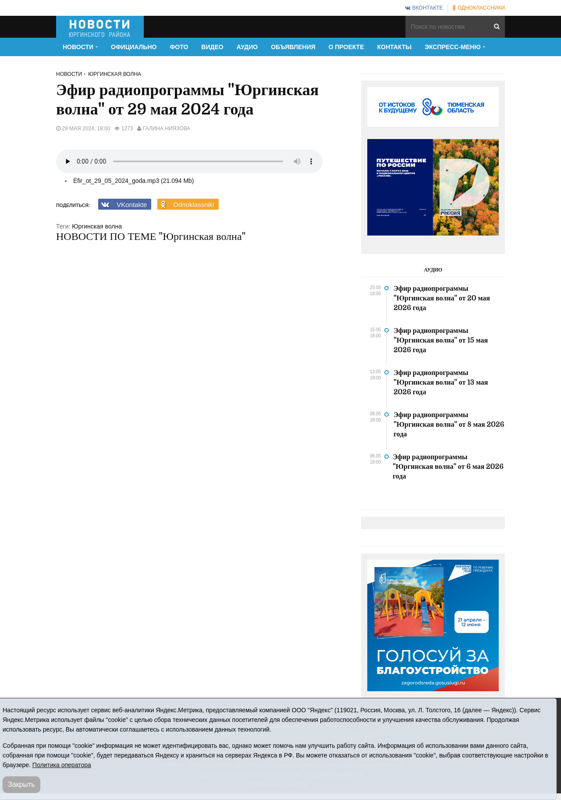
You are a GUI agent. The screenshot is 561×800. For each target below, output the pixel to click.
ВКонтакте (424, 8)
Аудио (247, 46)
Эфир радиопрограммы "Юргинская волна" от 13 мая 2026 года (441, 382)
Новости (69, 74)
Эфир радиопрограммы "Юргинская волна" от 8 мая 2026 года (449, 424)
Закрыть (21, 784)
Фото (179, 46)
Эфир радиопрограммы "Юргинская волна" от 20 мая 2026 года (442, 298)
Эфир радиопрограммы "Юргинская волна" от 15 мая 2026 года (441, 340)
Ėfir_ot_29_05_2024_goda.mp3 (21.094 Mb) (133, 180)
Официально (133, 46)
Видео (212, 46)
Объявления (293, 46)
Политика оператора (61, 764)
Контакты (394, 46)
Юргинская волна (114, 74)
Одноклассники (478, 8)
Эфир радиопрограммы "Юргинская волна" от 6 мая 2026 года (448, 466)
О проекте (346, 46)
